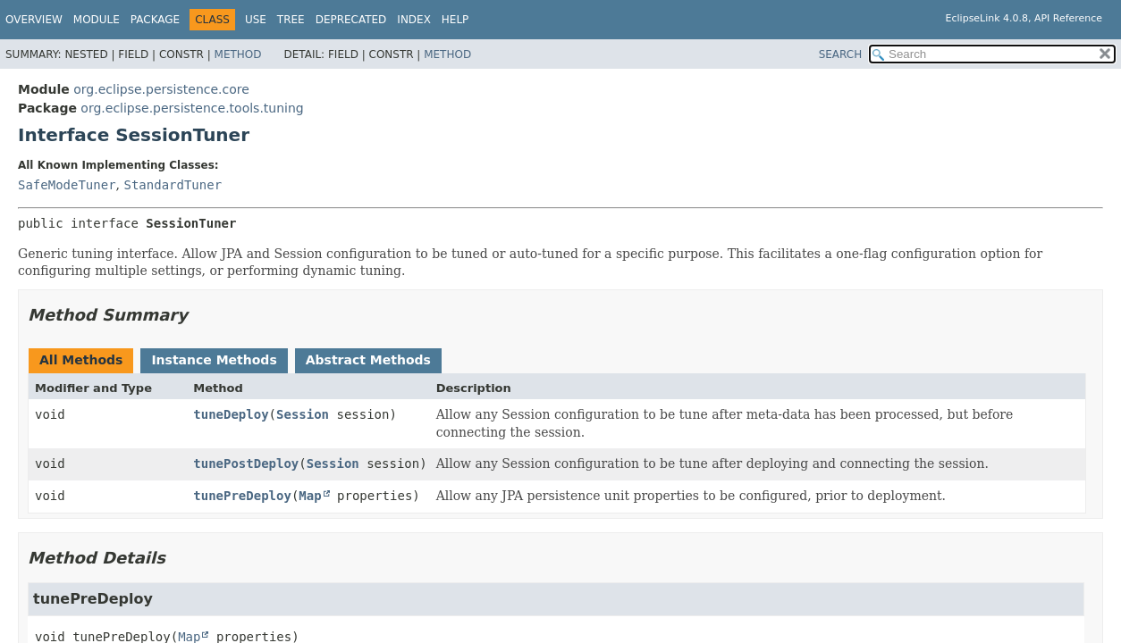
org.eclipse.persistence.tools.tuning (191, 108)
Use (255, 19)
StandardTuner (172, 185)
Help (455, 19)
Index (414, 19)
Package (155, 19)
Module (96, 19)
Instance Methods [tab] (213, 360)
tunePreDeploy (242, 496)
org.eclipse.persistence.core (161, 89)
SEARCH (841, 54)
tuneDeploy (230, 414)
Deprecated (351, 19)
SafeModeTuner (67, 185)
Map (310, 496)
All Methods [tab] (80, 360)
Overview (34, 19)
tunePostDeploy (246, 463)
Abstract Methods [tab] (368, 360)
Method (238, 54)
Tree (291, 19)
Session (302, 414)
